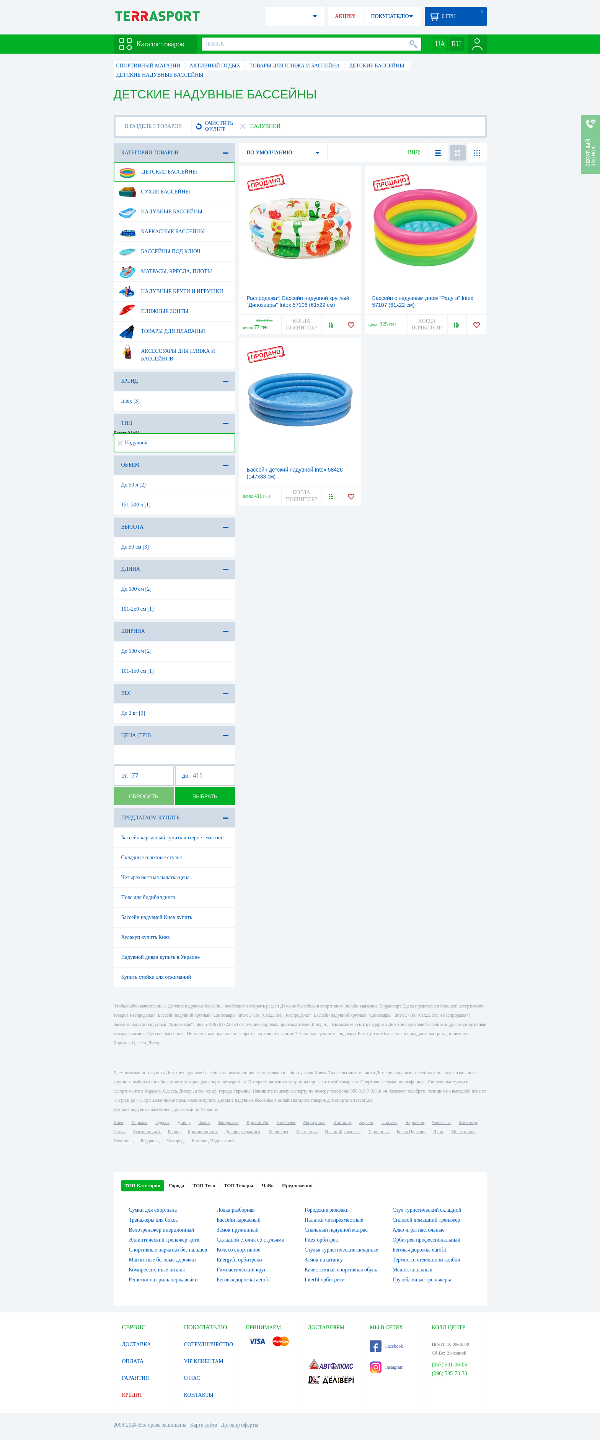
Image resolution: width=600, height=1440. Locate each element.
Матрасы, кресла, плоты (165, 271)
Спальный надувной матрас (336, 1230)
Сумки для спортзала (153, 1210)
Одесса (162, 1122)
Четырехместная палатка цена (155, 877)
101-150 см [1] (137, 671)
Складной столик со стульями (250, 1240)
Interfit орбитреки (325, 1280)
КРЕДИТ (132, 1395)
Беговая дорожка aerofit (243, 1280)
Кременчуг (306, 1131)
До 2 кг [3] (133, 713)
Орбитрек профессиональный (426, 1240)
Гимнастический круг (241, 1270)
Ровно (173, 1131)
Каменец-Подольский (213, 1140)
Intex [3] (130, 401)
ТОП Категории (143, 1185)
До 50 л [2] (133, 485)
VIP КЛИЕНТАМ (204, 1361)
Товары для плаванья (162, 331)
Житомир (468, 1122)
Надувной (133, 443)
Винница (342, 1122)
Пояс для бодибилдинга (148, 897)
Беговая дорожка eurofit (419, 1250)
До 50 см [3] (135, 547)
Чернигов (415, 1122)
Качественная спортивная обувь (341, 1270)
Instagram (387, 1367)
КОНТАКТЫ (199, 1395)
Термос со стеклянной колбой (426, 1260)
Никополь (123, 1140)
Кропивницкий (202, 1131)
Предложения (297, 1185)
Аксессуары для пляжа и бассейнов (167, 352)
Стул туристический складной (427, 1210)
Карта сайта (203, 1425)
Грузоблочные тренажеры (422, 1280)
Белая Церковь (411, 1131)
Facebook (386, 1346)
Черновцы (278, 1131)
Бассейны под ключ (160, 251)
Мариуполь (314, 1122)
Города (176, 1185)
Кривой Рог (257, 1122)
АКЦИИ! (345, 16)
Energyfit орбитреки (239, 1260)
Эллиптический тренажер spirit (164, 1240)
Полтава (390, 1122)
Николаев (286, 1122)
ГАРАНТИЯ (135, 1378)
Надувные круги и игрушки (171, 291)
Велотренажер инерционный (161, 1230)
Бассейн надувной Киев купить (156, 917)
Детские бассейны (158, 172)
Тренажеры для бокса (153, 1220)
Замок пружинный (238, 1230)
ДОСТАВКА (136, 1344)
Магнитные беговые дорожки (162, 1260)
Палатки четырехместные (334, 1220)
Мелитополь (463, 1131)
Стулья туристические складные (341, 1250)
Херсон (366, 1122)
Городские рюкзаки (327, 1210)
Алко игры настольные (419, 1230)
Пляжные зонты (154, 311)
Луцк (438, 1131)
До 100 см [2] (136, 589)
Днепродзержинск (243, 1131)
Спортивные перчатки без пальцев (168, 1250)
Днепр (184, 1122)
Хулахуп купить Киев (145, 937)
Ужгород (175, 1140)
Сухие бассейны (154, 192)
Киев (118, 1122)
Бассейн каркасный (239, 1220)
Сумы (119, 1131)
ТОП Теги (203, 1185)
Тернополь (378, 1131)
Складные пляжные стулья (151, 857)
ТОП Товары (238, 1185)
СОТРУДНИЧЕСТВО (208, 1344)
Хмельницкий (146, 1131)
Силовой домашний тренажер (426, 1220)
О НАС (192, 1378)
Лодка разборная (235, 1210)
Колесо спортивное (238, 1250)
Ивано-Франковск (342, 1131)
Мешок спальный (412, 1270)
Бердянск (150, 1140)
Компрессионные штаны (157, 1270)
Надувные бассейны (161, 212)
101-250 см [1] (137, 609)
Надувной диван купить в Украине (160, 957)
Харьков (139, 1122)
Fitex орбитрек (321, 1240)
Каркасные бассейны (162, 232)
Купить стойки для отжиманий (156, 977)
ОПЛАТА (133, 1361)
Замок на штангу (324, 1260)
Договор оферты (239, 1425)
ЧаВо (268, 1185)
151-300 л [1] (136, 505)
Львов (204, 1122)
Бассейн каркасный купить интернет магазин (172, 837)
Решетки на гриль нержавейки (163, 1280)
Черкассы (441, 1122)
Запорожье (228, 1122)
